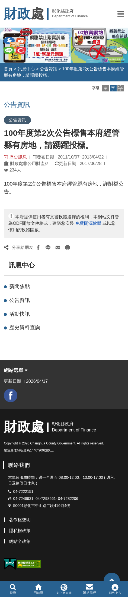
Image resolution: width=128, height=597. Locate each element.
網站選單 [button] (15, 370)
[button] (120, 14)
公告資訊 (48, 69)
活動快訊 (19, 314)
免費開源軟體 (88, 223)
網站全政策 (20, 541)
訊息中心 (26, 69)
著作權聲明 (20, 519)
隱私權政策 (20, 530)
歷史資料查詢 (24, 327)
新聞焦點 (19, 286)
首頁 (8, 69)
